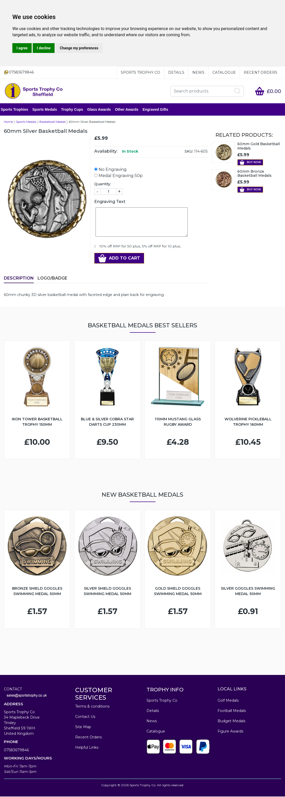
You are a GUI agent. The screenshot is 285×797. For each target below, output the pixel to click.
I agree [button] (22, 48)
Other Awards (130, 110)
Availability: (105, 151)
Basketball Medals (52, 122)
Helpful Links (86, 748)
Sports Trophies (17, 110)
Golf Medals (228, 701)
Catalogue (224, 72)
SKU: (189, 152)
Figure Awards (230, 731)
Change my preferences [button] (79, 48)
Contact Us (85, 717)
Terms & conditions (92, 707)
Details (176, 72)
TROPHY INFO (165, 690)
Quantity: (102, 184)
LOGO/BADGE (52, 278)
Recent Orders (260, 72)
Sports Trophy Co (140, 72)
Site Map (83, 727)
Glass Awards (102, 110)
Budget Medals (231, 721)
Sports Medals (48, 110)
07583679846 (16, 750)
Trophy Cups (75, 110)
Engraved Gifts (158, 110)
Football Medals (232, 711)
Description (19, 278)
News (198, 72)
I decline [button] (43, 48)
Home (8, 122)
